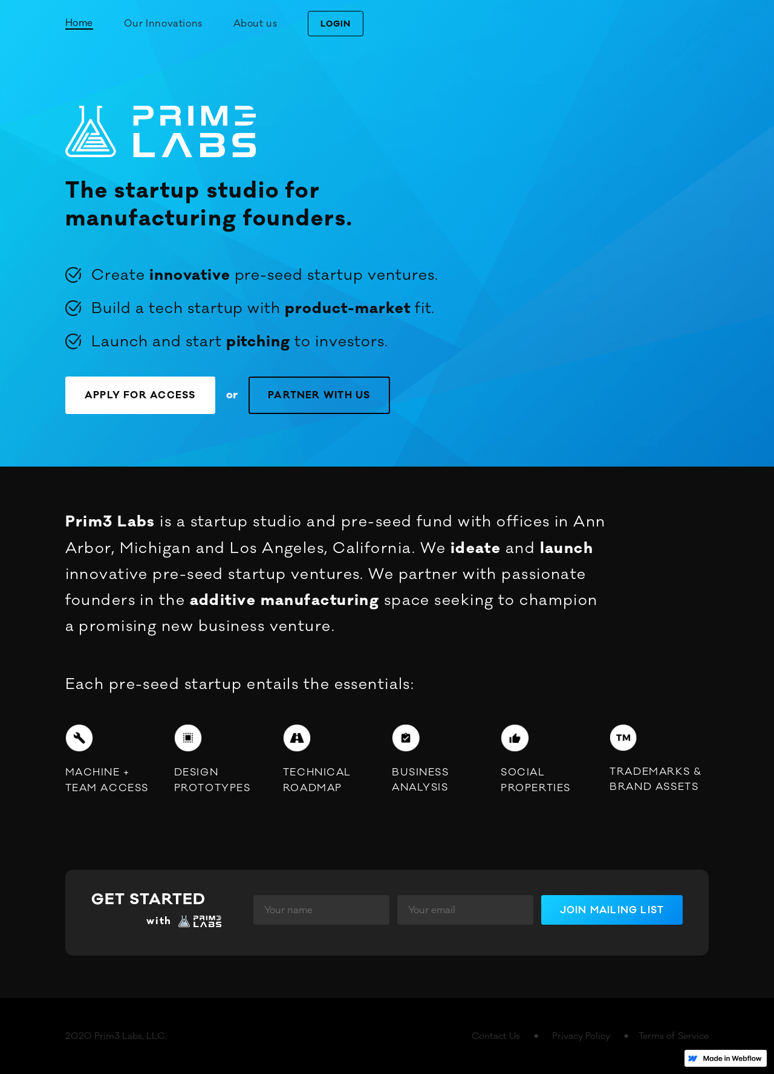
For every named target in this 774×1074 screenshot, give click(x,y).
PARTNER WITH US (319, 395)
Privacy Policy (581, 1036)
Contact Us (496, 1036)
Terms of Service (674, 1036)
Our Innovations (163, 24)
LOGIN (335, 24)
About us (255, 24)
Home (79, 23)
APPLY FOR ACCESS (140, 395)
